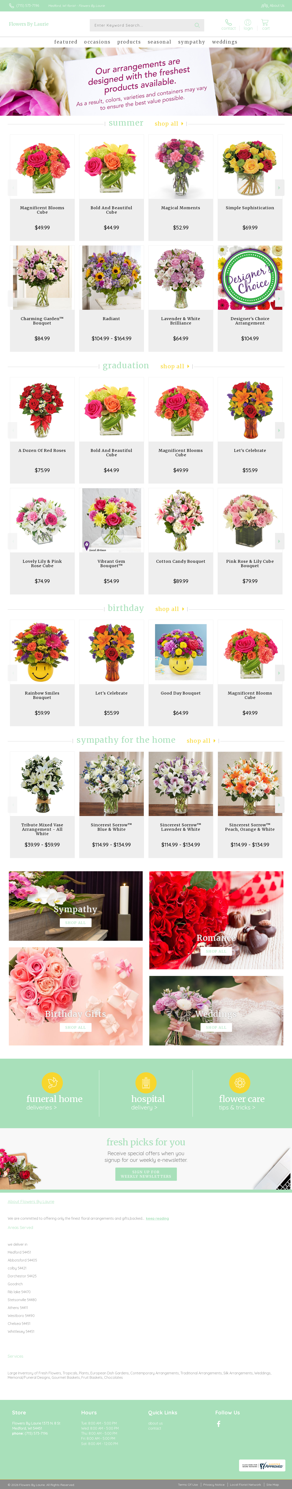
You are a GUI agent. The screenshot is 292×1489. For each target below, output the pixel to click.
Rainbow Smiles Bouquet (42, 695)
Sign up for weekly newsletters (146, 1174)
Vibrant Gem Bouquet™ (111, 563)
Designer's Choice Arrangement (250, 321)
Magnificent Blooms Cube (42, 210)
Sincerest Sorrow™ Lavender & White (180, 827)
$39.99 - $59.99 (42, 844)
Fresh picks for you (146, 1150)
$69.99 (250, 227)
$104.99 (250, 338)
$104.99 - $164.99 (111, 338)
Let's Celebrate (250, 450)
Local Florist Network (245, 1485)
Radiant (111, 318)
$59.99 (42, 713)
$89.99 (180, 581)
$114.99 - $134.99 (111, 844)
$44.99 (111, 227)
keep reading (157, 1218)
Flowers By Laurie (29, 24)
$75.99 (42, 470)
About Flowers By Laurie (31, 1201)
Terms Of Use (188, 1485)
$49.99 (42, 227)
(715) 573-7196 (27, 5)
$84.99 (42, 338)
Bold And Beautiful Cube (111, 210)
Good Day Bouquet (181, 693)
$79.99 (250, 581)
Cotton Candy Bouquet (181, 561)
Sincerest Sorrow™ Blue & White (111, 827)
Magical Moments (180, 207)
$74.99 (42, 581)
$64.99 (180, 338)
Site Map (272, 1485)
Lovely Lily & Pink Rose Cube (42, 563)
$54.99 (111, 581)
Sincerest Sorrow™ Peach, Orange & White (250, 827)
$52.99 (181, 227)
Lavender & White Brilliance (180, 321)
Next (280, 188)
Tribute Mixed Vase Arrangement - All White (42, 829)
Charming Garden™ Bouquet (42, 321)
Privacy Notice (214, 1485)
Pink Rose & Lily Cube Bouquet (250, 563)
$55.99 (250, 470)
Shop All (167, 123)
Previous (12, 188)
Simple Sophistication (250, 207)
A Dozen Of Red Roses (42, 450)
